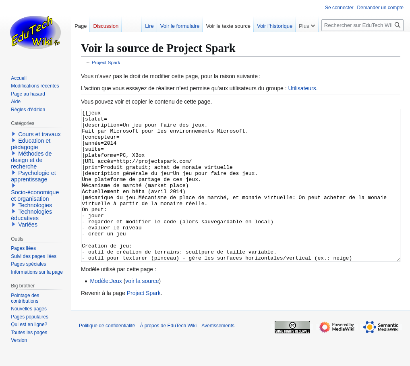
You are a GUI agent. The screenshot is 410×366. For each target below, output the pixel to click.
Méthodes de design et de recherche (31, 160)
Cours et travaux (39, 134)
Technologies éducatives (31, 214)
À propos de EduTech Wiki (168, 356)
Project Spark (106, 62)
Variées (27, 224)
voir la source (142, 311)
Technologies (35, 205)
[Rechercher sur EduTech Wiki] (362, 25)
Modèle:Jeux (106, 311)
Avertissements (217, 356)
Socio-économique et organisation (35, 195)
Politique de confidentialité (107, 356)
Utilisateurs (302, 88)
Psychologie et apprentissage (33, 176)
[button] (14, 134)
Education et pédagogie (30, 143)
